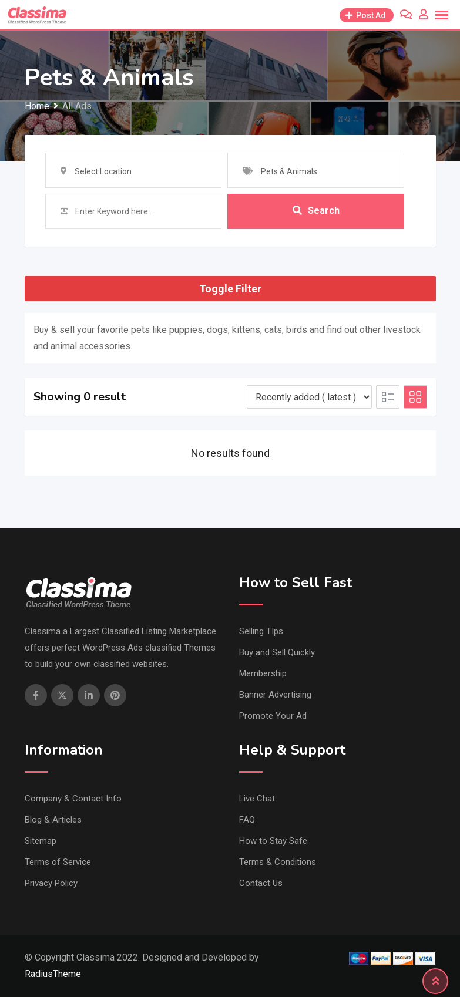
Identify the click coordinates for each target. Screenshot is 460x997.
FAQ (247, 819)
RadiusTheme (53, 973)
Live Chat (257, 798)
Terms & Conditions (277, 862)
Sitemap (40, 841)
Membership (263, 673)
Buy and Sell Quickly (277, 652)
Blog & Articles (53, 819)
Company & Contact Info (73, 798)
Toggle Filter (230, 288)
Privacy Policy (51, 883)
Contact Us (261, 883)
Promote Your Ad (273, 715)
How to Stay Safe (273, 841)
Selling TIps (261, 631)
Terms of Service (58, 862)
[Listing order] (309, 397)
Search (316, 211)
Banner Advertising (275, 694)
